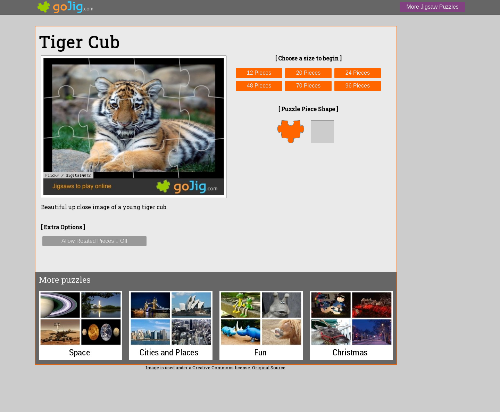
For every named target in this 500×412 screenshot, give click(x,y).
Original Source (268, 367)
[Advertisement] (308, 207)
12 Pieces (259, 73)
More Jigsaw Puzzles (433, 7)
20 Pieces (308, 73)
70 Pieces (308, 86)
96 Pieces (357, 86)
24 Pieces (357, 73)
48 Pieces (259, 86)
